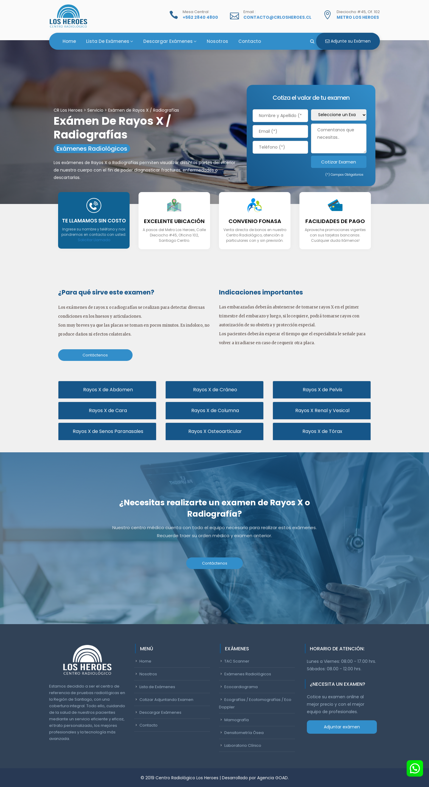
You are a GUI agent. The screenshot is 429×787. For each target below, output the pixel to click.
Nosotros (217, 41)
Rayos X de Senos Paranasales (107, 430)
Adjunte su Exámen (348, 41)
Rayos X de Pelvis (321, 389)
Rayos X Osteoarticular (214, 430)
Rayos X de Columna (214, 409)
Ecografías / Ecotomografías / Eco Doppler (255, 702)
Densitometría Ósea (244, 732)
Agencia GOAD (272, 777)
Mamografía (236, 719)
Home (69, 41)
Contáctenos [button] (95, 355)
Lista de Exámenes (107, 41)
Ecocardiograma (241, 686)
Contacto (249, 41)
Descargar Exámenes (168, 41)
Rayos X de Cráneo (214, 389)
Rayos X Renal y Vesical (321, 409)
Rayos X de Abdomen (107, 389)
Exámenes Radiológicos (247, 673)
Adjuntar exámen (342, 726)
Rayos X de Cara (107, 409)
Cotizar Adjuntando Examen (166, 699)
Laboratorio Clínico (242, 745)
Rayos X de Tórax (321, 430)
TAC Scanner (236, 660)
